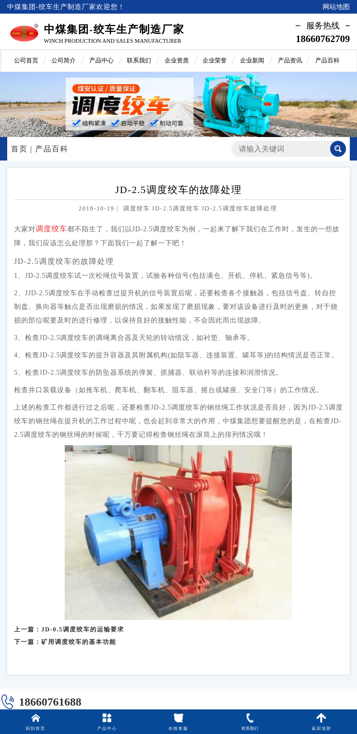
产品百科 (327, 60)
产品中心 (101, 60)
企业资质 (177, 60)
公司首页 (26, 60)
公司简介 (63, 60)
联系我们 (139, 60)
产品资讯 (290, 60)
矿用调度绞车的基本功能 (78, 637)
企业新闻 (252, 60)
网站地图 (336, 7)
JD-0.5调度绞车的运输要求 (82, 625)
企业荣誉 (215, 60)
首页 (19, 149)
